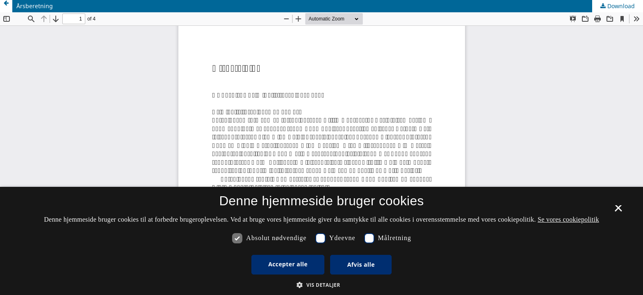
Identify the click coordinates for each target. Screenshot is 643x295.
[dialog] (321, 241)
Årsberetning (34, 6)
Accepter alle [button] (288, 264)
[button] (321, 285)
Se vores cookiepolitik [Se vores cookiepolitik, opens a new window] (568, 219)
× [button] (618, 211)
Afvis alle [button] (361, 264)
